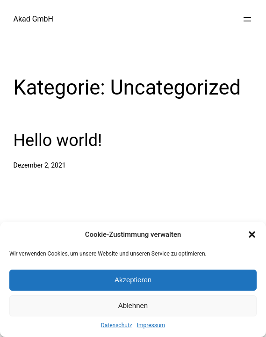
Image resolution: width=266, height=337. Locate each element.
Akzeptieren (133, 280)
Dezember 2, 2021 (39, 165)
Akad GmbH (33, 19)
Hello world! (57, 140)
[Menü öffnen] (247, 19)
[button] (252, 234)
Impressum (151, 325)
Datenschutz (116, 325)
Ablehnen (133, 305)
